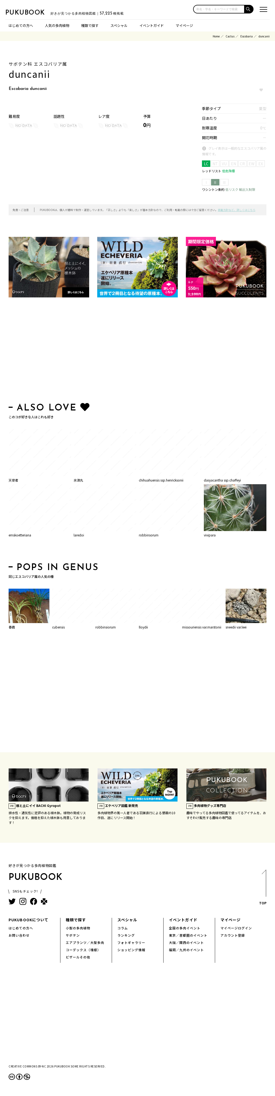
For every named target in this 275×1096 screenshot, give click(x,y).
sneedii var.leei (236, 627)
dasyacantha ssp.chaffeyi (222, 480)
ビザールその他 (78, 957)
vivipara (210, 535)
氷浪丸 (78, 480)
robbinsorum (148, 535)
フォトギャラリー (131, 942)
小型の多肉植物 (78, 928)
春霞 (12, 627)
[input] (219, 9)
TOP (262, 889)
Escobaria (246, 36)
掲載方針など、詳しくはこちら (236, 210)
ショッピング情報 (131, 949)
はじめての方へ (21, 25)
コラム (122, 928)
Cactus (230, 36)
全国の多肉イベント (184, 928)
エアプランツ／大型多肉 (85, 942)
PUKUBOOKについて (28, 919)
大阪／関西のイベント (186, 942)
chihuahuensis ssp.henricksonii (161, 480)
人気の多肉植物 (57, 25)
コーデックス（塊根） (83, 949)
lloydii (143, 627)
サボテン (73, 935)
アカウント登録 (232, 935)
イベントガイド (151, 25)
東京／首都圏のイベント (188, 935)
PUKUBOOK (32, 12)
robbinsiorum (105, 627)
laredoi (79, 535)
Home (216, 36)
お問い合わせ (19, 935)
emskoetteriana (20, 535)
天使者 (13, 480)
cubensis (58, 627)
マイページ (184, 25)
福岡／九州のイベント (186, 949)
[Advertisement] (137, 351)
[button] (249, 9)
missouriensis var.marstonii (201, 627)
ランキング (126, 935)
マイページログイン (236, 928)
